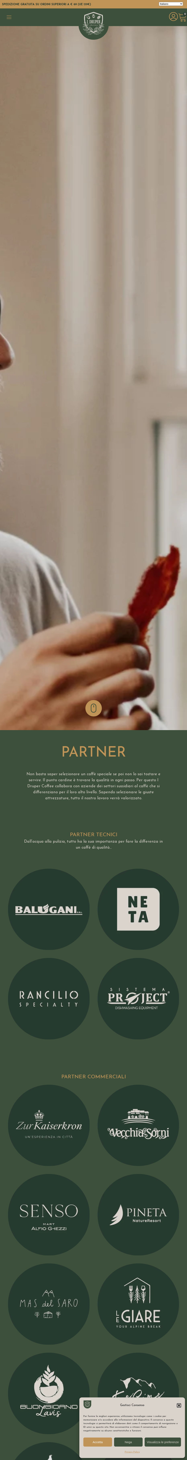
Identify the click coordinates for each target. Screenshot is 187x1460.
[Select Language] (171, 4)
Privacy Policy (132, 1452)
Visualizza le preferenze (163, 1442)
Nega (128, 1442)
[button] (179, 1405)
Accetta (98, 1442)
